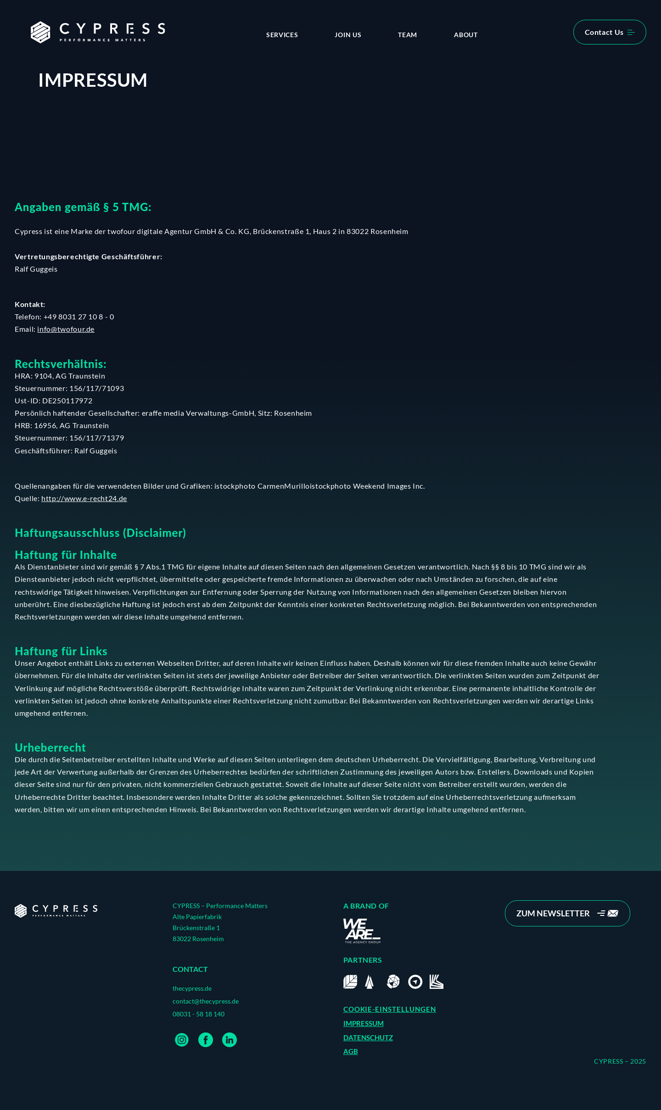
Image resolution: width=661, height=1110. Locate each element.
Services (282, 35)
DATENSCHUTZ (368, 1037)
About (466, 35)
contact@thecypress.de (206, 1001)
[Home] (56, 911)
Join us (348, 35)
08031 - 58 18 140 (198, 1014)
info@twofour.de (66, 328)
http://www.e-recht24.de (84, 498)
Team (407, 35)
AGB (350, 1051)
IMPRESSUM (363, 1023)
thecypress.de (192, 988)
